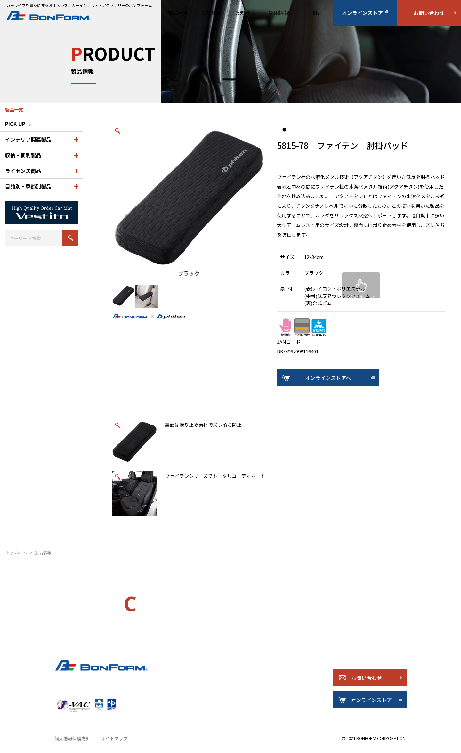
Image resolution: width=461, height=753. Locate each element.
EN (316, 12)
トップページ (18, 552)
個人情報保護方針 (71, 745)
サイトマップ (110, 745)
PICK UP (15, 123)
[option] (188, 202)
